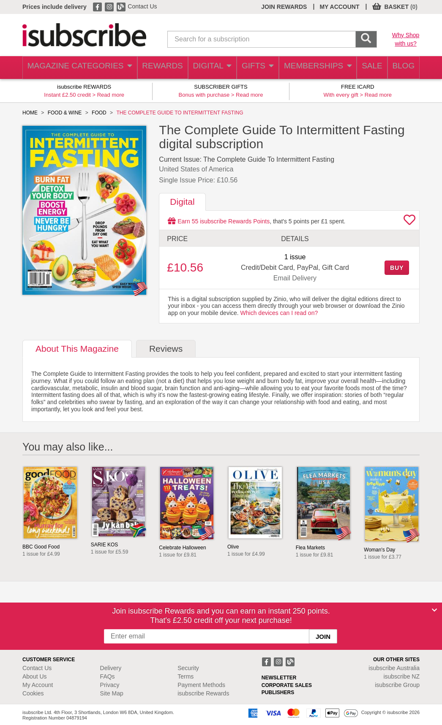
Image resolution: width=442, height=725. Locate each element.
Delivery (111, 668)
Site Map (111, 693)
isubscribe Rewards (203, 693)
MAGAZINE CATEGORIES (75, 67)
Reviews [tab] (166, 348)
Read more (110, 95)
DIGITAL (204, 67)
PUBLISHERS (278, 692)
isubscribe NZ (401, 676)
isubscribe (394, 668)
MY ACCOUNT (339, 6)
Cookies (33, 693)
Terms (185, 676)
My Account (37, 685)
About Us (34, 676)
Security (188, 668)
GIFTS (252, 67)
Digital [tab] (182, 201)
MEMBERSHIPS (312, 67)
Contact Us (142, 6)
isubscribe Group (397, 685)
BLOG (401, 67)
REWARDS (153, 67)
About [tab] (77, 348)
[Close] (434, 610)
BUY (397, 267)
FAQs (107, 676)
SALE (366, 67)
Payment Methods (201, 685)
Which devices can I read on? (279, 313)
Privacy (110, 685)
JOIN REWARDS (284, 6)
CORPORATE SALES (287, 685)
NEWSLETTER (279, 678)
